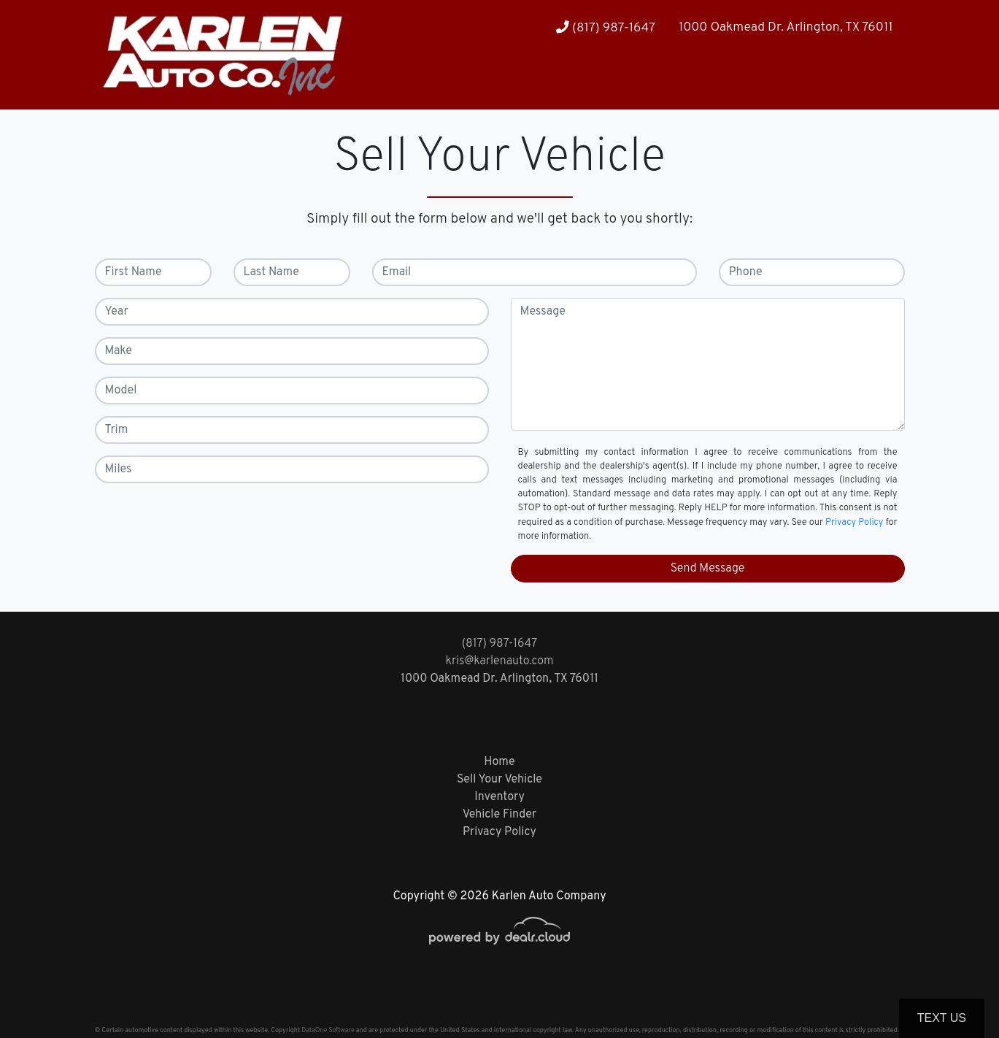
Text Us (941, 1018)
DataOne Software (327, 1030)
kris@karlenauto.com (499, 661)
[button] (838, 81)
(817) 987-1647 (605, 28)
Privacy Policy (854, 522)
